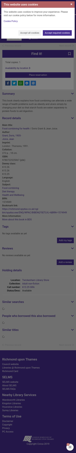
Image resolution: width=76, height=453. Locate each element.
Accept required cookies (57, 32)
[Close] (71, 4)
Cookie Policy (11, 21)
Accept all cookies (29, 32)
